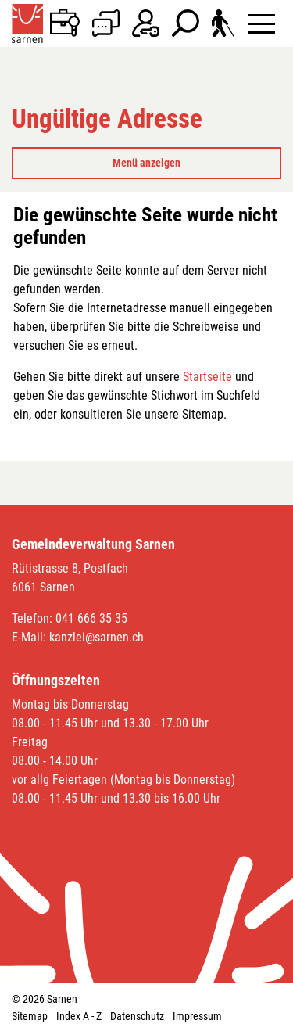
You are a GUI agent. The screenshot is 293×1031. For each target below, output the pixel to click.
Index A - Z (79, 1016)
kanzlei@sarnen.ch (96, 637)
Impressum (197, 1016)
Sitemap (30, 1016)
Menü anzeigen (146, 162)
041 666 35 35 (91, 618)
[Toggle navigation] (261, 23)
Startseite (207, 376)
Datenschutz (137, 1016)
